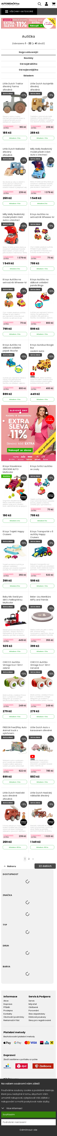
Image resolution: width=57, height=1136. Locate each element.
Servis (32, 1000)
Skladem (28, 75)
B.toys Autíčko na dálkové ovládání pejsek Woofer (12, 348)
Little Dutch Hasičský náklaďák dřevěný (41, 794)
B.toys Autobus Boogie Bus (42, 348)
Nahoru (10, 866)
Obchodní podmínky (13, 1017)
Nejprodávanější (28, 52)
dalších (45, 866)
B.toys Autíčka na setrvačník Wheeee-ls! (42, 216)
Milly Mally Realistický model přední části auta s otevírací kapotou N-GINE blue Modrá (41, 154)
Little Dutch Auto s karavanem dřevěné (41, 729)
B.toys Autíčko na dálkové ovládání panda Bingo (39, 282)
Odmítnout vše (28, 1129)
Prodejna (8, 1010)
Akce (6, 1000)
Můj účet (33, 1004)
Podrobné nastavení (14, 1122)
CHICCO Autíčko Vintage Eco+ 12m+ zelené (13, 665)
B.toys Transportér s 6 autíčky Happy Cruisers (41, 534)
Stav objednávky (37, 1013)
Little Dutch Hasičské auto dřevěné (14, 795)
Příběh (6, 1007)
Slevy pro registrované (40, 1020)
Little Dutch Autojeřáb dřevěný (41, 86)
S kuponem (8, 126)
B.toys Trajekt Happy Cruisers (13, 533)
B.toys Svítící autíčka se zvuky (41, 468)
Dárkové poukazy (37, 1017)
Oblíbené (33, 1007)
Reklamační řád (11, 1020)
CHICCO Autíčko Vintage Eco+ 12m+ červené (40, 667)
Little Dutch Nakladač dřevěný (14, 152)
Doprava (7, 1004)
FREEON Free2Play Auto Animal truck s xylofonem (15, 730)
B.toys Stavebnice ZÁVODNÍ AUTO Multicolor (12, 471)
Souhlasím (9, 1114)
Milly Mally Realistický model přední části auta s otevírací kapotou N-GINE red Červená (14, 220)
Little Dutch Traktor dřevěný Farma (13, 86)
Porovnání (34, 1010)
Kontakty (7, 1013)
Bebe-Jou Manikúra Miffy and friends (40, 598)
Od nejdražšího (28, 63)
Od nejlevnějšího (28, 69)
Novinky (28, 58)
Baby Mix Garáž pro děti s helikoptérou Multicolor (13, 599)
